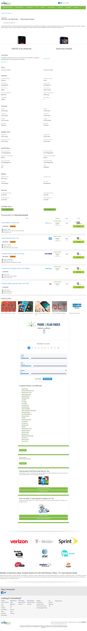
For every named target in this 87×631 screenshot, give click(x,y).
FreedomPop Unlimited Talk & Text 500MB (15, 268)
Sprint (2, 605)
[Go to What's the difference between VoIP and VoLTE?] (59, 306)
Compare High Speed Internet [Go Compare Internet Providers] (43, 518)
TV (36, 7)
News (63, 3)
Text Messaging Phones (40, 607)
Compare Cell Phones (6, 13)
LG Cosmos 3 (25, 423)
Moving (76, 7)
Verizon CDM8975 (26, 408)
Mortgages (68, 7)
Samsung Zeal (25, 434)
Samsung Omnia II (26, 412)
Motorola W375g (25, 407)
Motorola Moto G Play (26, 428)
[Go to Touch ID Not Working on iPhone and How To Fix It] (42, 306)
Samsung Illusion (25, 416)
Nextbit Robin (25, 388)
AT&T (2, 604)
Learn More (23, 450)
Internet (42, 7)
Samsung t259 (25, 425)
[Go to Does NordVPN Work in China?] (8, 306)
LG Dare (23, 417)
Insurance (60, 7)
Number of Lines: (43, 344)
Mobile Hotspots (21, 602)
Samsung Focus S (26, 430)
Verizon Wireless (4, 602)
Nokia (11, 611)
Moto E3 (23, 426)
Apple (11, 602)
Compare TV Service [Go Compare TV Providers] (43, 515)
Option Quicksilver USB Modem (29, 410)
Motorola (11, 609)
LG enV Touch (25, 441)
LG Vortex (24, 399)
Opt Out (84, 621)
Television (28, 604)
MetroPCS (3, 613)
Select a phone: (44, 328)
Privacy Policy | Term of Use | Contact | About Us (66, 621)
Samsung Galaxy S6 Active (28, 390)
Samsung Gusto (25, 432)
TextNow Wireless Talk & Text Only (13, 253)
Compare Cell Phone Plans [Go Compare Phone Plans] (43, 488)
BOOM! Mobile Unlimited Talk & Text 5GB (15, 283)
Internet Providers (30, 602)
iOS (48, 605)
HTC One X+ (24, 437)
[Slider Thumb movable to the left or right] (30, 359)
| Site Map (79, 621)
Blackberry (49, 604)
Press (67, 3)
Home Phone (30, 7)
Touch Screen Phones (40, 605)
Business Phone (19, 7)
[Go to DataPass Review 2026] (76, 306)
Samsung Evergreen (26, 394)
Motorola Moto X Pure (27, 392)
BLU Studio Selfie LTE (27, 414)
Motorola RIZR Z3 (26, 396)
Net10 (2, 611)
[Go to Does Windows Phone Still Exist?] (25, 306)
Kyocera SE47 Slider (26, 419)
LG (10, 607)
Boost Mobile (4, 614)
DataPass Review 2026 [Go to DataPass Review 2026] (74, 313)
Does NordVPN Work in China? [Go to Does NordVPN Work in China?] (8, 313)
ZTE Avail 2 (24, 401)
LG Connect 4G (25, 405)
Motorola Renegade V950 (27, 435)
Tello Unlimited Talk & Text (10, 238)
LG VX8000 (24, 403)
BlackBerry (12, 604)
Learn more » (4, 61)
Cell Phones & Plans (7, 7)
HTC (11, 605)
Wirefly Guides (56, 600)
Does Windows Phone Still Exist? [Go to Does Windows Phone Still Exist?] (25, 313)
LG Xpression (25, 421)
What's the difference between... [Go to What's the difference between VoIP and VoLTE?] (59, 313)
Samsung (12, 613)
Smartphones (38, 602)
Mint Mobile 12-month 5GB (10, 222)
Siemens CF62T (25, 439)
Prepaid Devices (38, 604)
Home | (52, 621)
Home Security (51, 7)
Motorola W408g (25, 397)
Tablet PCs (20, 604)
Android (48, 602)
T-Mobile (3, 607)
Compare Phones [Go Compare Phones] (43, 491)
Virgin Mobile (4, 609)
